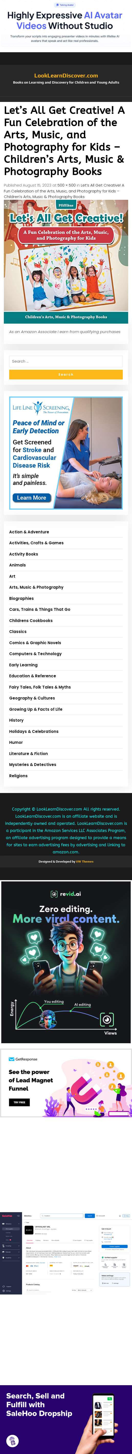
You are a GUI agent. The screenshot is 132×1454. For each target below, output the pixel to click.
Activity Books (23, 554)
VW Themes (84, 861)
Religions (18, 775)
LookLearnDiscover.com (66, 75)
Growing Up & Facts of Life (35, 709)
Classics (18, 631)
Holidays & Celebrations (34, 731)
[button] (66, 99)
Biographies (21, 598)
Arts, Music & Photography (36, 587)
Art (12, 576)
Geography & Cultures (32, 698)
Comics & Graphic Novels (35, 642)
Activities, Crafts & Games (36, 543)
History (16, 720)
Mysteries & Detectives (32, 764)
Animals (17, 565)
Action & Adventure (29, 532)
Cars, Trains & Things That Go (39, 609)
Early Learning (23, 665)
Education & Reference (32, 676)
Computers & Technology (35, 653)
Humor (16, 742)
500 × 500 (67, 185)
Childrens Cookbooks (31, 620)
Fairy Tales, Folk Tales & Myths (40, 687)
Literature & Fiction (28, 753)
